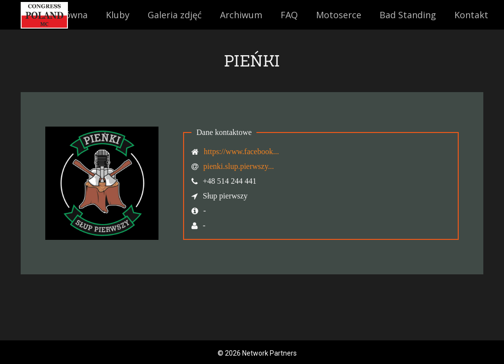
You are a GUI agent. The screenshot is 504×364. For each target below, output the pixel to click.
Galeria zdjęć (175, 15)
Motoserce (338, 15)
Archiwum (241, 15)
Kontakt (471, 15)
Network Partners (269, 353)
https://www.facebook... (241, 151)
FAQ (289, 15)
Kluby (117, 15)
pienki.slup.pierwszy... (238, 166)
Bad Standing (407, 15)
